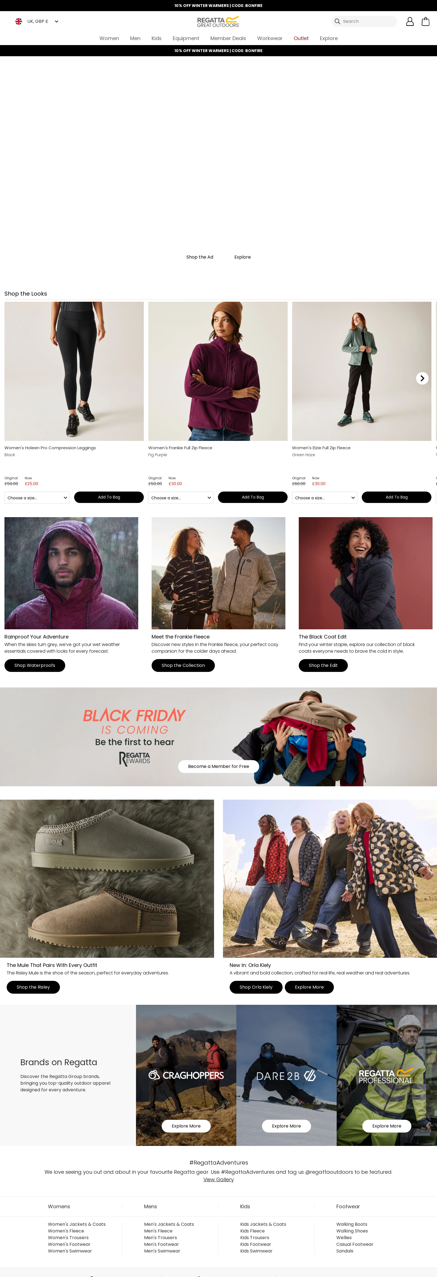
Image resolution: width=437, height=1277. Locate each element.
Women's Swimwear (70, 1251)
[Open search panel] (364, 21)
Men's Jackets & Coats (169, 1224)
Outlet (301, 38)
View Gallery (218, 1179)
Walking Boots (351, 1224)
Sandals (344, 1251)
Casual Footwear (354, 1244)
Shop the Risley (33, 987)
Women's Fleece (66, 1231)
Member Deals (228, 38)
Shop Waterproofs (34, 665)
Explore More (309, 987)
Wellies (344, 1237)
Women (109, 38)
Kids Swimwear (256, 1251)
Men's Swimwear (162, 1251)
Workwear (270, 38)
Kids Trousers (254, 1237)
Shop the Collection (183, 665)
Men (135, 38)
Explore (329, 38)
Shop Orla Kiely (256, 987)
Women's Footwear (69, 1244)
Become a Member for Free (218, 766)
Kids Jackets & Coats (263, 1224)
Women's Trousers (68, 1237)
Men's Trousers (160, 1237)
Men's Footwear (161, 1244)
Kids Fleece (252, 1231)
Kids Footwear (255, 1244)
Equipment (186, 38)
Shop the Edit (323, 665)
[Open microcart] (425, 21)
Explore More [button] (186, 1126)
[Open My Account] (410, 21)
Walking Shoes (352, 1231)
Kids (157, 38)
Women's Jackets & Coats (77, 1224)
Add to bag (109, 497)
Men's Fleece (158, 1231)
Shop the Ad (199, 257)
